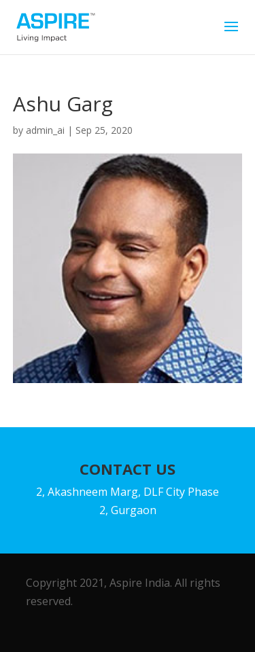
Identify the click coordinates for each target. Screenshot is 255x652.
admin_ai (45, 130)
